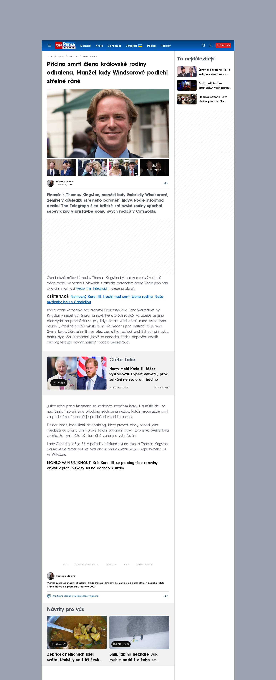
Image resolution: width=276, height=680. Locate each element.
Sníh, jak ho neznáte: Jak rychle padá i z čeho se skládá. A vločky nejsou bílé (136, 658)
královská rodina (145, 565)
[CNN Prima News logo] (65, 45)
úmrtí (127, 565)
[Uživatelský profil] (210, 45)
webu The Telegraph (92, 289)
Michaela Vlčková (65, 182)
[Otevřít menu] (49, 45)
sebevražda (111, 565)
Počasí (151, 46)
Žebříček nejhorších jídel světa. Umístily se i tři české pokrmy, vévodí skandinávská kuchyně (75, 658)
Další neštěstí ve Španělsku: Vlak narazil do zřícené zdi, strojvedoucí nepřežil (215, 86)
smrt (65, 565)
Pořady (166, 46)
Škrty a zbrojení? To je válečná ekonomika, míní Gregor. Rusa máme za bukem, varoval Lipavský (214, 72)
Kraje (99, 46)
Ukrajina (131, 46)
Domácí (85, 46)
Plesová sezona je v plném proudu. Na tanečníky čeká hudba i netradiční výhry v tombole (214, 100)
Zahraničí (114, 46)
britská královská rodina (87, 565)
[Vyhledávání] (203, 45)
